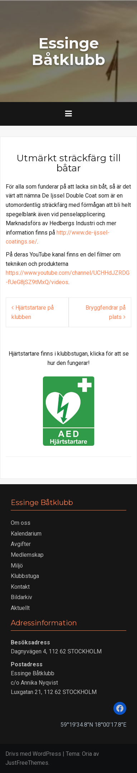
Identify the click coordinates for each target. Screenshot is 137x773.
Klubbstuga (25, 576)
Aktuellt (20, 608)
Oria (87, 753)
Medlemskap (27, 554)
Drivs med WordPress (33, 753)
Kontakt (20, 586)
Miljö (17, 565)
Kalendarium (26, 533)
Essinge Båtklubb (68, 51)
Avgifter (21, 544)
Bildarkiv (21, 597)
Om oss (20, 522)
